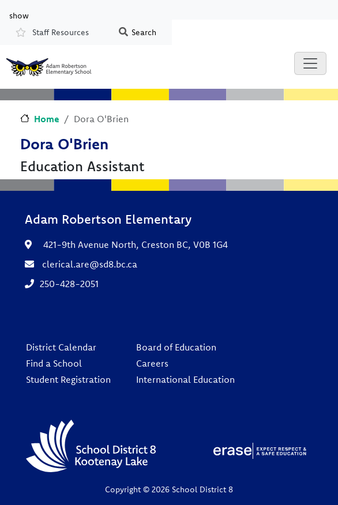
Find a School (54, 363)
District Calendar (61, 347)
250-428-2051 (69, 283)
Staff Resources (60, 32)
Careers (152, 363)
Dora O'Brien (64, 143)
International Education (185, 379)
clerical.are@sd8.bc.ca (89, 264)
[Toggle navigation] (310, 63)
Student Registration (68, 379)
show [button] (19, 15)
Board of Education (176, 347)
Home (46, 119)
